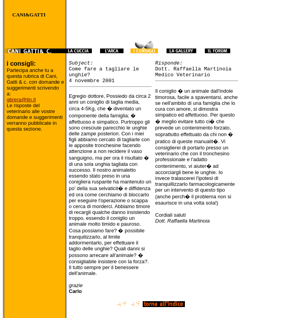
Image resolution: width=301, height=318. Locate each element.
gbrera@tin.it (21, 99)
